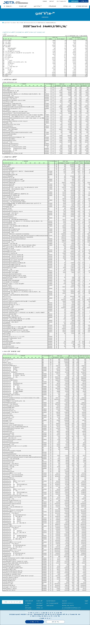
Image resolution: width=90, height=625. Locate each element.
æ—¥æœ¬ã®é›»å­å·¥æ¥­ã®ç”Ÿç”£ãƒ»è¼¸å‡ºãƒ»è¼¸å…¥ (24, 22)
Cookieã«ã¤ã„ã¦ (45, 618)
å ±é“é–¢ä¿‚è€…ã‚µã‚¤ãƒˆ (52, 603)
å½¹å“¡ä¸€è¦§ (28, 607)
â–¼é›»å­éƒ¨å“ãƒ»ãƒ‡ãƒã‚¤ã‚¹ (37, 32)
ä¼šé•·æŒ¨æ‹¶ (29, 600)
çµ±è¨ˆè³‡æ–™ (37, 6)
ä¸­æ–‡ (86, 603)
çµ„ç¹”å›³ (27, 605)
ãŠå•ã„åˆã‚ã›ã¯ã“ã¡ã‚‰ (10, 602)
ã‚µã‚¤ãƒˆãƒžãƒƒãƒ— (51, 600)
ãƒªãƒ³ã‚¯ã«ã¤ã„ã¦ (67, 603)
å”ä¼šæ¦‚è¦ (28, 603)
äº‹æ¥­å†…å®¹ (23, 6)
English (86, 600)
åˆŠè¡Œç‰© (52, 6)
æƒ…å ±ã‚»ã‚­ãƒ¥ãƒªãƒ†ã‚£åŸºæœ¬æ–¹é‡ (71, 607)
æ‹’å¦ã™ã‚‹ (55, 621)
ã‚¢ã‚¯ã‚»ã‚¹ (51, 1)
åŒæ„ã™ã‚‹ (34, 621)
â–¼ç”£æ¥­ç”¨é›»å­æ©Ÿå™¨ (22, 32)
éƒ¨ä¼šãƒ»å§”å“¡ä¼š (81, 6)
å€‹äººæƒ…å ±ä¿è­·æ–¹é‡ (68, 605)
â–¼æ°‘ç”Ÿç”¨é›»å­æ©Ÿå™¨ (9, 32)
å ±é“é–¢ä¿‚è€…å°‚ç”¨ (61, 1)
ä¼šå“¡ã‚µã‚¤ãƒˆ (74, 1)
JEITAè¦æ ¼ (67, 6)
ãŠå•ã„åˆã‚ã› (84, 1)
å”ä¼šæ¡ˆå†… (8, 6)
